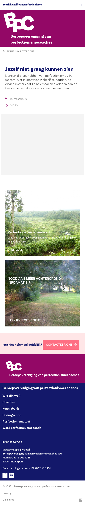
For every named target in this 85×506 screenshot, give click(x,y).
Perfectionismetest (16, 422)
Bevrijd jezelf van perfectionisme (22, 4)
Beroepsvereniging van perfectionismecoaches (40, 388)
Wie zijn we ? (11, 396)
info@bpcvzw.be (12, 441)
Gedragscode (11, 415)
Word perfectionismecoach (21, 428)
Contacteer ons (59, 345)
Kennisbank (10, 409)
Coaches (8, 402)
